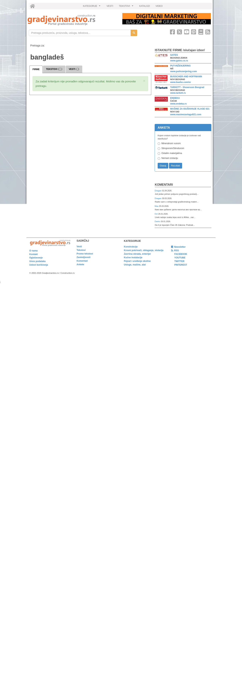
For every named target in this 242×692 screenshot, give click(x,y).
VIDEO (159, 6)
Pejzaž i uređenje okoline (137, 261)
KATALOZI (144, 6)
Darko (158, 221)
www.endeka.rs (178, 103)
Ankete (80, 264)
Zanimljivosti (83, 257)
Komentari (164, 184)
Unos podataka (37, 261)
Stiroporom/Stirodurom (172, 148)
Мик (157, 206)
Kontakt (33, 254)
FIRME (36, 69)
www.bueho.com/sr (180, 82)
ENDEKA (175, 98)
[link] (72, 20)
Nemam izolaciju (169, 158)
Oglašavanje (36, 257)
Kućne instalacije (133, 257)
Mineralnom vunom (171, 143)
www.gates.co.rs (179, 60)
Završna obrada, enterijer (137, 254)
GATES (174, 55)
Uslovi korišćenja (38, 265)
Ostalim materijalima (171, 153)
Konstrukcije (131, 246)
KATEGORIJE (92, 7)
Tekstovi (81, 250)
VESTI (110, 6)
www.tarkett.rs (178, 93)
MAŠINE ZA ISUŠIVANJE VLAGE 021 (189, 108)
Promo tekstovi (85, 253)
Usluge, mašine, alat (135, 264)
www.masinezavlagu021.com (185, 114)
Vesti (79, 246)
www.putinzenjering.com (183, 71)
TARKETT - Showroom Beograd (187, 87)
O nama (33, 250)
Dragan (158, 190)
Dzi (156, 214)
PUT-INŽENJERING (180, 65)
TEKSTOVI (126, 7)
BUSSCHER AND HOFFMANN (186, 76)
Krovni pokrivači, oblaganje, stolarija (143, 250)
